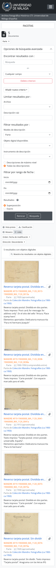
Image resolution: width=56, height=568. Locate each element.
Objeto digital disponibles (16, 140)
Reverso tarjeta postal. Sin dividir (23, 538)
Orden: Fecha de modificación (16, 237)
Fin (5, 188)
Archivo (7, 101)
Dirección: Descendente (13, 242)
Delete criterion (28, 80)
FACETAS (28, 25)
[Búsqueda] (28, 62)
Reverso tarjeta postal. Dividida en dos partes (25, 354)
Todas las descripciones (18, 165)
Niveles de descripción (14, 129)
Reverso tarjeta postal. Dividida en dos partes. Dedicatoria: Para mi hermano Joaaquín (25, 286)
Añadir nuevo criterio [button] (15, 89)
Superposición (14, 205)
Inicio (6, 177)
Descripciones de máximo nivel (21, 162)
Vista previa (9, 227)
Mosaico (7, 232)
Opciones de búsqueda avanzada (23, 49)
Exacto (10, 208)
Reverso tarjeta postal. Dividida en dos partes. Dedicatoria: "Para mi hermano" (25, 414)
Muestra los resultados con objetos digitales (31, 254)
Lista (18, 232)
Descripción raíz (11, 112)
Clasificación (25, 227)
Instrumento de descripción (17, 151)
